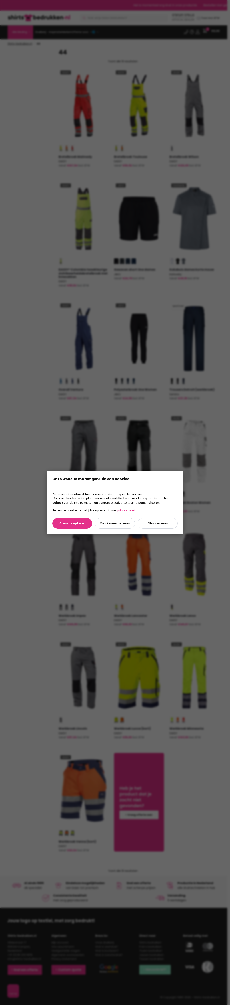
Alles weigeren (157, 523)
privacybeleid (126, 510)
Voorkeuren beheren (115, 523)
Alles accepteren (72, 523)
